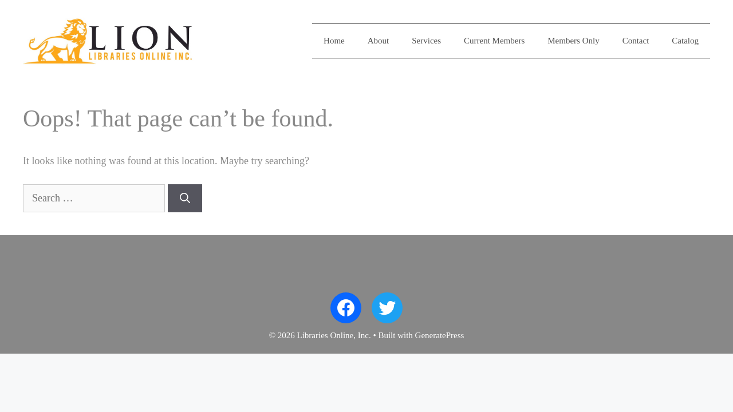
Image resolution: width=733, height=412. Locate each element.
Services (426, 40)
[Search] (185, 198)
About (378, 40)
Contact (635, 40)
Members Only (573, 40)
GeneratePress (439, 335)
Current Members (494, 40)
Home (334, 40)
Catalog (685, 40)
